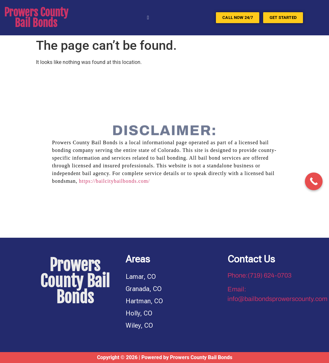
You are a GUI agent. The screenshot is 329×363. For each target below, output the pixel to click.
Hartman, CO (144, 301)
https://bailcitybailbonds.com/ (114, 181)
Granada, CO (144, 289)
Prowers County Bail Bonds (36, 18)
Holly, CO (139, 313)
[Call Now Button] (314, 181)
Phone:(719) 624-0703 (259, 275)
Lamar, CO (141, 276)
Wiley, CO (139, 325)
